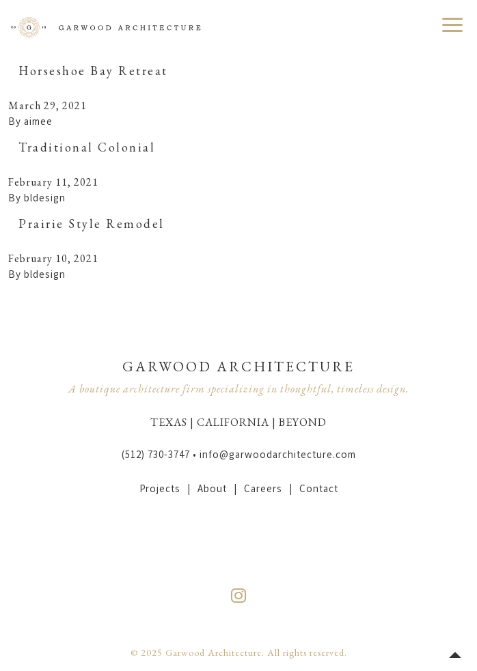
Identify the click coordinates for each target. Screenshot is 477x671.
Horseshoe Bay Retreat (93, 70)
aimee (38, 122)
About (212, 490)
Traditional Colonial (86, 147)
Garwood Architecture (106, 27)
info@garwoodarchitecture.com (278, 455)
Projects (159, 490)
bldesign (45, 199)
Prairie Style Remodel (91, 223)
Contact (318, 490)
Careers (263, 490)
